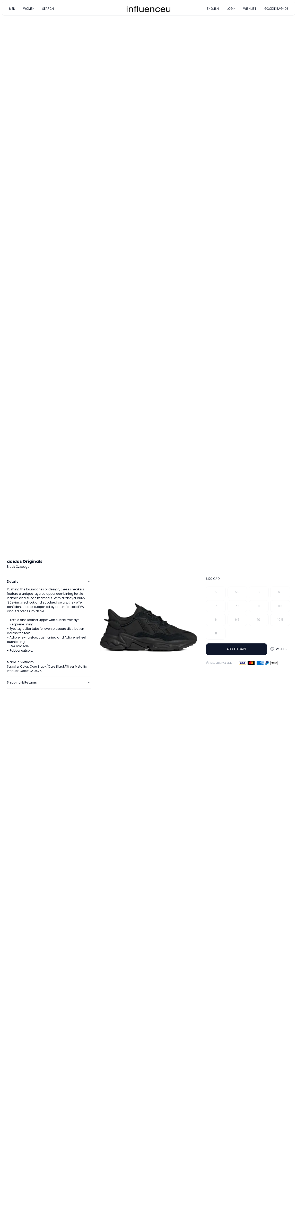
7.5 (237, 606)
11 (216, 633)
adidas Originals (24, 561)
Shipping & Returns (49, 682)
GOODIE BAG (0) (276, 8)
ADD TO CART (237, 649)
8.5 (280, 606)
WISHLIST (249, 8)
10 (258, 620)
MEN (12, 8)
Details (49, 582)
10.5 (280, 620)
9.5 (237, 620)
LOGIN (231, 8)
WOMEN (28, 8)
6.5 (280, 592)
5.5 (237, 592)
